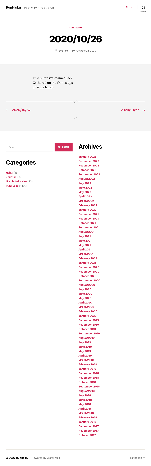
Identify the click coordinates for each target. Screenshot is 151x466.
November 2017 (88, 430)
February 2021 (87, 258)
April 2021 (84, 249)
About (129, 7)
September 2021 (89, 227)
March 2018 (86, 412)
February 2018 (87, 417)
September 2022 (89, 174)
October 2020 (87, 275)
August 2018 (86, 390)
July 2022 (84, 183)
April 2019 (85, 355)
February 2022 (87, 205)
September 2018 (89, 386)
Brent (65, 50)
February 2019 (87, 364)
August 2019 (86, 337)
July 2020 (84, 289)
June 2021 (85, 240)
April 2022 (85, 196)
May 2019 (84, 351)
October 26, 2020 (86, 50)
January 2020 (87, 315)
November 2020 (88, 271)
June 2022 (85, 187)
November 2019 (88, 324)
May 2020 (84, 298)
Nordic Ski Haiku (16, 181)
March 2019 (86, 359)
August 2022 (86, 178)
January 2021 (87, 262)
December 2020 (88, 267)
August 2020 (86, 284)
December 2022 (88, 161)
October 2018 (87, 381)
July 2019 (84, 342)
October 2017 (87, 435)
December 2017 (88, 426)
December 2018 (88, 373)
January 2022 (87, 209)
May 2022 (84, 191)
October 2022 (87, 169)
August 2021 (86, 231)
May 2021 (84, 244)
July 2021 (84, 236)
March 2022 (86, 200)
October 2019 (87, 328)
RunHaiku (13, 7)
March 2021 (85, 253)
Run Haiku (75, 28)
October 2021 (87, 222)
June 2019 (85, 346)
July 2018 (84, 395)
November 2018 (88, 377)
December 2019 (88, 320)
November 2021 (88, 218)
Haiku (9, 172)
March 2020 (86, 306)
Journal (11, 176)
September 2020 (89, 280)
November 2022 (88, 165)
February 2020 (87, 311)
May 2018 (84, 404)
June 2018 (85, 399)
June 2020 (85, 293)
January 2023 (87, 156)
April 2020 (85, 302)
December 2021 (88, 214)
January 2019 (87, 368)
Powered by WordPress (46, 457)
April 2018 (85, 408)
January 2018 (87, 421)
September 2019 (89, 333)
